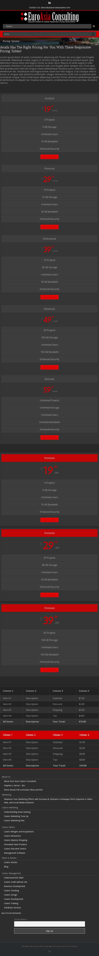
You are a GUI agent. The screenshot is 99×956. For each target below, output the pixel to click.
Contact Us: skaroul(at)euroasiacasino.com (49, 7)
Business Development (14, 886)
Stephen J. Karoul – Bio (14, 785)
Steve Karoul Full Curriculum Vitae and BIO (23, 789)
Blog (6, 866)
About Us (6, 776)
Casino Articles (10, 862)
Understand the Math (14, 877)
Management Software (14, 853)
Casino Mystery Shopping (15, 840)
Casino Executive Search (15, 848)
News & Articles (9, 858)
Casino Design (10, 894)
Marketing (6, 794)
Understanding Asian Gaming (17, 812)
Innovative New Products (15, 844)
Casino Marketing (10, 807)
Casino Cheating (11, 890)
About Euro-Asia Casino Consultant (20, 781)
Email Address (20, 919)
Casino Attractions (12, 835)
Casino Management (11, 873)
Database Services (12, 907)
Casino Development (13, 899)
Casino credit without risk (15, 882)
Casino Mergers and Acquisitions (19, 831)
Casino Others (8, 827)
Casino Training (11, 903)
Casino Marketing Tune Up (16, 816)
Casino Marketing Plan (14, 820)
